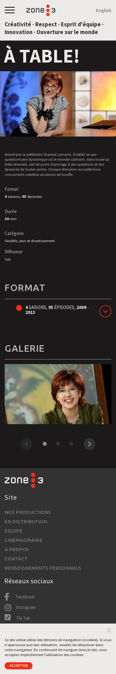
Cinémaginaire (24, 540)
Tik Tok (23, 618)
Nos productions (28, 512)
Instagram (26, 607)
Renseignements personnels (43, 568)
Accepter (20, 665)
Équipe (14, 530)
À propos (17, 549)
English (103, 10)
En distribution (26, 521)
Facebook (25, 597)
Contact (16, 558)
